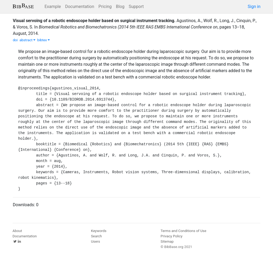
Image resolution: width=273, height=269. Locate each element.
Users (95, 241)
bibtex (43, 40)
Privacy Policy (171, 236)
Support (136, 6)
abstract (27, 40)
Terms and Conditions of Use (183, 231)
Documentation (79, 6)
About (17, 231)
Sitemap (167, 241)
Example (53, 6)
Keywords (98, 231)
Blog (120, 6)
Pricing (105, 6)
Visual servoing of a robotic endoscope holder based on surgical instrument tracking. (94, 20)
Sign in (254, 6)
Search (96, 236)
